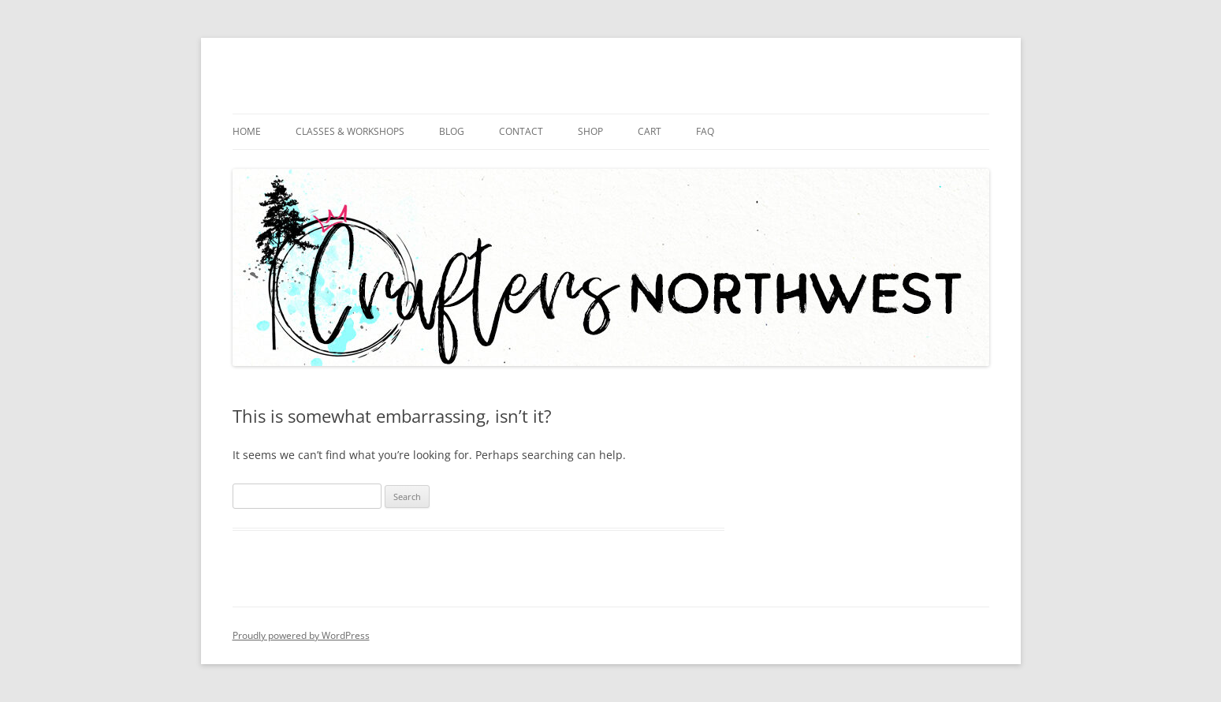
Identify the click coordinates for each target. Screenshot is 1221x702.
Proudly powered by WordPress (301, 635)
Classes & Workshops (350, 131)
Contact (521, 131)
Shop (590, 131)
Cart (649, 131)
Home (247, 131)
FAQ (705, 131)
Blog (451, 131)
